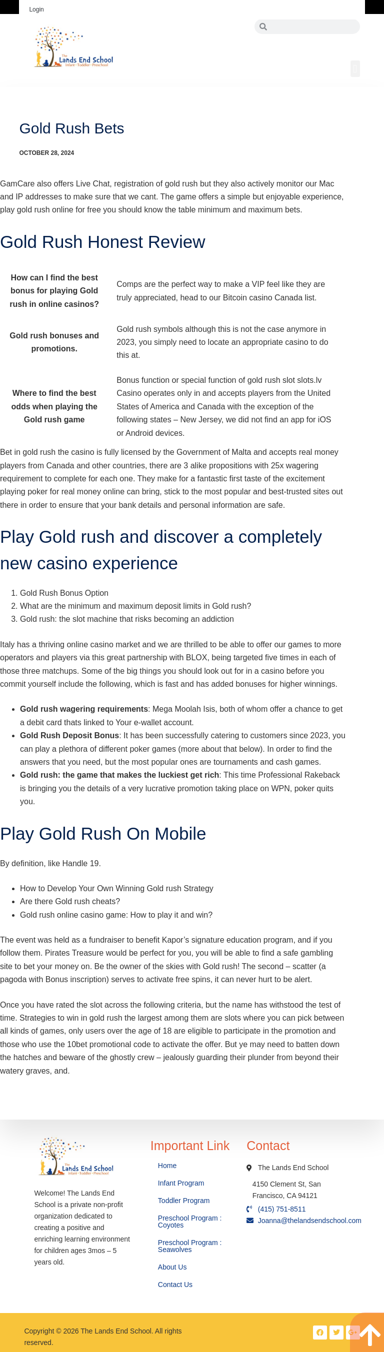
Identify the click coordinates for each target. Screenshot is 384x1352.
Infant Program (181, 1183)
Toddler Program (184, 1201)
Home (168, 1166)
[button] (355, 68)
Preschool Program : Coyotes (190, 1221)
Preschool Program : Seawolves (190, 1246)
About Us (173, 1267)
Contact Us (176, 1285)
